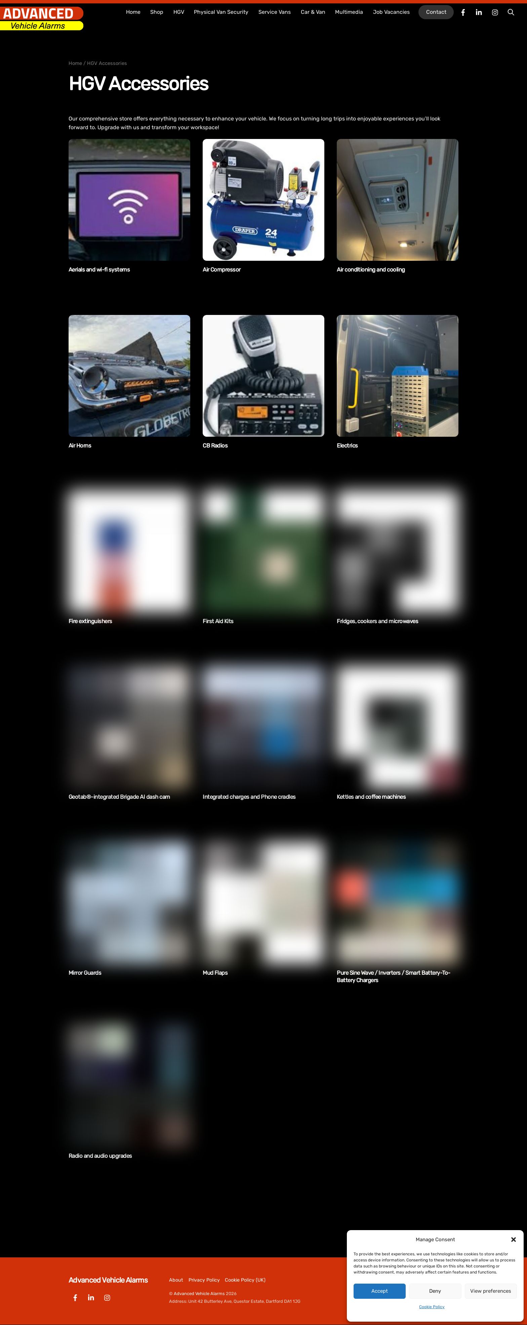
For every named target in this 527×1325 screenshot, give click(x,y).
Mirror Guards (85, 972)
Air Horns (80, 445)
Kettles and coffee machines (371, 796)
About (176, 1280)
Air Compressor (222, 269)
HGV (178, 12)
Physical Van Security (221, 12)
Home (133, 12)
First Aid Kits (218, 621)
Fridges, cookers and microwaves (377, 621)
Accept (379, 1291)
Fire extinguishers (90, 621)
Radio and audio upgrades (100, 1155)
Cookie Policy (432, 1306)
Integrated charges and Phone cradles (249, 796)
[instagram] (495, 11)
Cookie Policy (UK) (245, 1280)
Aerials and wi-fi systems (99, 269)
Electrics (347, 445)
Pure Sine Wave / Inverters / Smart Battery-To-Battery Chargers (393, 976)
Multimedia (349, 12)
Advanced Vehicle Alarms (199, 1293)
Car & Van (313, 12)
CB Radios (215, 445)
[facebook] (463, 11)
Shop (156, 12)
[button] (513, 1239)
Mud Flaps (215, 972)
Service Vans (274, 12)
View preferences (490, 1291)
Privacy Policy (204, 1280)
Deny (435, 1291)
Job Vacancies (391, 12)
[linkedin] (479, 11)
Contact (436, 12)
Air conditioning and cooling (371, 269)
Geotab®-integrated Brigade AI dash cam (119, 796)
